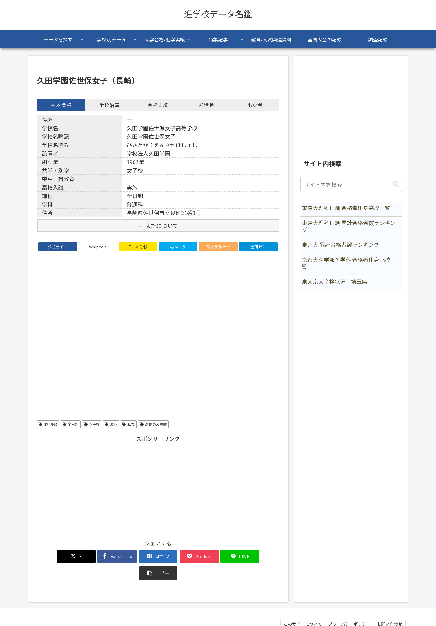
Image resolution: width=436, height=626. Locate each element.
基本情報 (61, 104)
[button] (259, 556)
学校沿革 (109, 104)
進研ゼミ (258, 247)
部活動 (206, 104)
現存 (111, 424)
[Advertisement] (158, 486)
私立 (128, 424)
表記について (162, 226)
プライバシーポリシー (349, 607)
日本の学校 (138, 247)
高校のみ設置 (153, 424)
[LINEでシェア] (219, 556)
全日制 (71, 424)
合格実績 (158, 104)
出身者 (255, 104)
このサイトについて (303, 607)
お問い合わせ (389, 607)
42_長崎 (48, 424)
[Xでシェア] (56, 556)
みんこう (178, 247)
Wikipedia (98, 247)
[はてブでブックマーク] (137, 556)
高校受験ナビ (218, 247)
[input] (351, 184)
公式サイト (58, 247)
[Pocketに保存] (178, 556)
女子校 (92, 424)
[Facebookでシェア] (97, 556)
